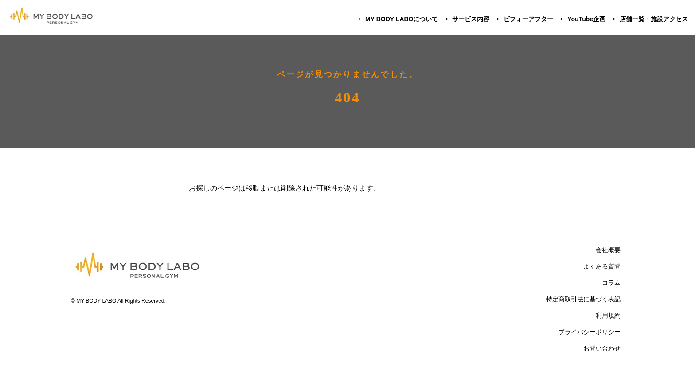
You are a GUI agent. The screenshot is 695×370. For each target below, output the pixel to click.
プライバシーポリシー (589, 331)
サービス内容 (470, 19)
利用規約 (608, 315)
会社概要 (608, 249)
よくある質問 (602, 266)
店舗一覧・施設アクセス (654, 19)
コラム (611, 282)
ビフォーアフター (528, 19)
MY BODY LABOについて (401, 19)
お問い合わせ (602, 348)
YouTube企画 (586, 19)
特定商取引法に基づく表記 (583, 299)
